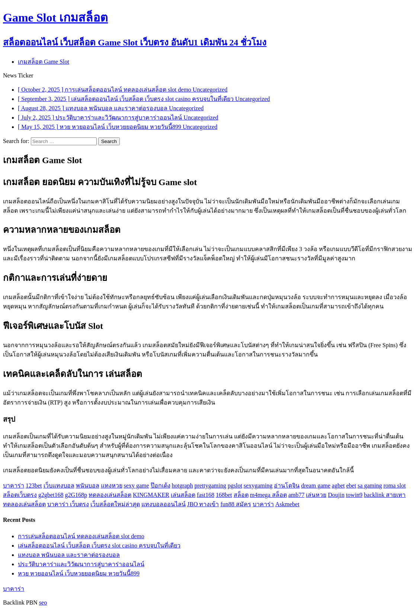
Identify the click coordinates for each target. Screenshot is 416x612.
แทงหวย (111, 485)
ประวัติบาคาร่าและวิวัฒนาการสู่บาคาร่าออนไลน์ (81, 564)
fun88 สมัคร (235, 504)
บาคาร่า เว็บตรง (68, 504)
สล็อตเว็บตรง (20, 495)
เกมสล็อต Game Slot (43, 61)
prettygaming (210, 485)
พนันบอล (87, 485)
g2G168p (76, 495)
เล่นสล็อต (183, 495)
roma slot (394, 485)
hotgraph (182, 485)
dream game (315, 485)
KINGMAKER (151, 495)
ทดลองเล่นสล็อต (110, 495)
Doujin (336, 495)
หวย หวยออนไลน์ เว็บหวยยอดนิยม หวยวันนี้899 (79, 573)
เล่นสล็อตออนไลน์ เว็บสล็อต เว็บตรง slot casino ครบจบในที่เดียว (99, 545)
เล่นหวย (316, 495)
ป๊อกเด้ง (160, 485)
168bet (224, 495)
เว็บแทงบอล (59, 485)
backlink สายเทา (385, 495)
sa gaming (370, 485)
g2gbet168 (51, 495)
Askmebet (287, 504)
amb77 (296, 495)
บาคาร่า (13, 485)
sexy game (136, 485)
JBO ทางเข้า (203, 504)
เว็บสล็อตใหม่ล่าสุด (115, 504)
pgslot (235, 485)
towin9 (354, 495)
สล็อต (241, 495)
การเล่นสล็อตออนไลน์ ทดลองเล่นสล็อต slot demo (81, 536)
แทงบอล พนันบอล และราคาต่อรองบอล (69, 555)
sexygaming (258, 485)
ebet (351, 485)
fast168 (205, 495)
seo (43, 602)
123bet (34, 485)
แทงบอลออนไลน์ (163, 504)
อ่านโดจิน (287, 485)
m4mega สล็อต (268, 495)
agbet (338, 485)
